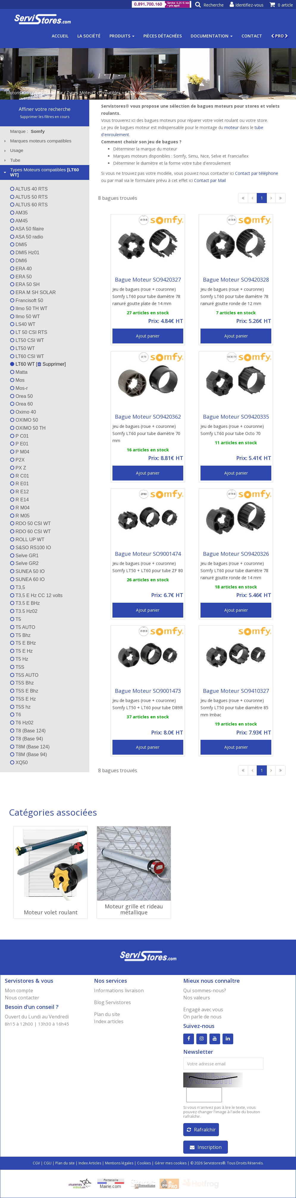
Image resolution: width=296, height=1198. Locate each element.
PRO (279, 36)
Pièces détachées (162, 36)
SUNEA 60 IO (27, 579)
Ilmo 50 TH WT (29, 308)
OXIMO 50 (24, 420)
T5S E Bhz (24, 690)
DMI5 (18, 244)
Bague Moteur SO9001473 (148, 690)
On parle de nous (202, 1016)
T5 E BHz (23, 643)
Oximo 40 (23, 411)
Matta (18, 372)
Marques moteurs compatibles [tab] (36, 140)
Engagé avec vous (203, 1009)
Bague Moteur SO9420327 (148, 279)
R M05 (20, 515)
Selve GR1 (24, 555)
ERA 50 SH (25, 284)
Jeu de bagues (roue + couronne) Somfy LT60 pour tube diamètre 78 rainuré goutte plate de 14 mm (146, 296)
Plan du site (107, 1014)
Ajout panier (147, 336)
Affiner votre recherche (45, 109)
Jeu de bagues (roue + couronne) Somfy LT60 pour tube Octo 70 (232, 429)
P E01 (19, 443)
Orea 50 (21, 396)
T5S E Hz (23, 698)
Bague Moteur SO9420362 (148, 416)
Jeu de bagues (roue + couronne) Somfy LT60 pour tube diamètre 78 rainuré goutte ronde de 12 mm (234, 296)
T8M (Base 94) (28, 754)
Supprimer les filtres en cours (44, 116)
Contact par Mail (210, 180)
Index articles (108, 1021)
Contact (252, 36)
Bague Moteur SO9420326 (236, 553)
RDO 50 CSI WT (30, 523)
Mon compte (19, 990)
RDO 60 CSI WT (30, 531)
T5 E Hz (21, 651)
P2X (17, 459)
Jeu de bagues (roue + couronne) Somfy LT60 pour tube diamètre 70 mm (146, 433)
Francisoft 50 (26, 300)
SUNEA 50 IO (27, 571)
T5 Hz (19, 659)
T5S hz (20, 706)
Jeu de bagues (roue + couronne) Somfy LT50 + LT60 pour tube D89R (147, 704)
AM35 (19, 212)
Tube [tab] (11, 160)
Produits (121, 36)
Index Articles (90, 1163)
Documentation (212, 36)
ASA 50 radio (26, 236)
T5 (15, 619)
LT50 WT (22, 348)
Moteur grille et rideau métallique (134, 909)
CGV (36, 1163)
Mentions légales (119, 1163)
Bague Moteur (49, 92)
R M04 (20, 507)
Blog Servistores (112, 1002)
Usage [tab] (13, 150)
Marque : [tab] (27, 131)
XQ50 (19, 762)
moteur (231, 127)
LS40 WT (22, 324)
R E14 (19, 499)
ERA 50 (21, 276)
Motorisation (18, 92)
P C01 (19, 436)
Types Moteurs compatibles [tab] (40, 172)
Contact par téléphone (256, 173)
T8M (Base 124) (30, 746)
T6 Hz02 (22, 722)
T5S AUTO (24, 675)
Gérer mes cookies (171, 1163)
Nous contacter (22, 997)
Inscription (206, 1147)
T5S (17, 667)
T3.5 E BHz (25, 603)
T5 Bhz (20, 635)
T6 (15, 714)
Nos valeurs (196, 997)
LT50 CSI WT (27, 340)
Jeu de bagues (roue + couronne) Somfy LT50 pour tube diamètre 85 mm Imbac (234, 707)
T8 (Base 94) (26, 738)
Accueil (60, 36)
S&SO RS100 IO (30, 547)
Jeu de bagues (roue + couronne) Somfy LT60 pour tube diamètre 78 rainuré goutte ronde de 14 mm (234, 570)
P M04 (19, 451)
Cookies (144, 1163)
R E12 (19, 491)
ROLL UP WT (27, 539)
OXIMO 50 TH (28, 428)
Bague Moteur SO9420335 (236, 416)
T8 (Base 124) (28, 730)
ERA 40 (21, 268)
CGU (47, 1163)
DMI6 (18, 260)
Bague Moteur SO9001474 (148, 553)
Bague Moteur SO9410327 (236, 690)
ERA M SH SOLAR (33, 292)
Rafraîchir (201, 1129)
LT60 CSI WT (27, 356)
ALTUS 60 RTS (29, 204)
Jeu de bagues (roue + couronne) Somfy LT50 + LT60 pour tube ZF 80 (147, 566)
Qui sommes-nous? (204, 990)
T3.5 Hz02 (23, 611)
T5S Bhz (22, 682)
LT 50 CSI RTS (28, 332)
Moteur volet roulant (51, 912)
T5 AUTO (22, 627)
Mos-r (19, 388)
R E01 (19, 483)
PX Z (18, 467)
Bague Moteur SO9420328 (236, 279)
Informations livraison (119, 990)
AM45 (19, 220)
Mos (17, 380)
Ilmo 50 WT (25, 316)
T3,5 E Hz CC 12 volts (36, 595)
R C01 (19, 475)
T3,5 (17, 587)
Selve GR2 (24, 563)
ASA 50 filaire (27, 228)
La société (89, 36)
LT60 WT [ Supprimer (37, 364)
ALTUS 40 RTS (29, 188)
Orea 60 (21, 403)
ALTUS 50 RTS (29, 197)
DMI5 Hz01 (24, 252)
